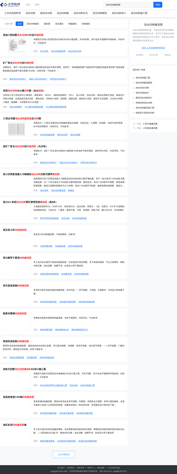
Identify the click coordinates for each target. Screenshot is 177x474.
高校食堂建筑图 (66, 413)
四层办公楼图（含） (24, 90)
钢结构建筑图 (46, 329)
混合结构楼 (63, 13)
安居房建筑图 (46, 246)
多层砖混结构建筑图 (87, 441)
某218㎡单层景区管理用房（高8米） (30, 202)
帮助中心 (90, 468)
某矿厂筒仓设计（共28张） (25, 146)
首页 (28, 4)
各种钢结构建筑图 (67, 302)
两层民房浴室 (16, 341)
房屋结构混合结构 (144, 103)
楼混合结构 (46, 13)
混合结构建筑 (33, 24)
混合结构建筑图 (58, 51)
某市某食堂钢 (16, 285)
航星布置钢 (15, 313)
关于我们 (60, 468)
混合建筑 (59, 24)
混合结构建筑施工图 (145, 108)
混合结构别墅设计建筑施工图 (53, 385)
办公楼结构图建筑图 (34, 107)
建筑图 (47, 24)
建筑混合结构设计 (18, 79)
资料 (37, 4)
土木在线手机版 (113, 468)
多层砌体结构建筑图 (66, 441)
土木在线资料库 (12, 13)
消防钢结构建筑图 (86, 302)
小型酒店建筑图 (150, 128)
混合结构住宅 (81, 13)
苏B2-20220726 (105, 471)
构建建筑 (72, 24)
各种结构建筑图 (75, 246)
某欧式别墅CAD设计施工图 (24, 369)
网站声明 (80, 468)
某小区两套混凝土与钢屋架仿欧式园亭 (31, 174)
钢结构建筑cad (62, 329)
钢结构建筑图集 (47, 441)
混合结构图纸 (100, 13)
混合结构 (30, 13)
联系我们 (70, 468)
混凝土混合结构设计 (38, 79)
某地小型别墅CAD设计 (23, 35)
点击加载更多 (64, 454)
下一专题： (138, 128)
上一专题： (138, 124)
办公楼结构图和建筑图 (56, 107)
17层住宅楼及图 (22, 118)
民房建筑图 (32, 357)
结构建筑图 (60, 246)
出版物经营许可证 (120, 471)
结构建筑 (86, 24)
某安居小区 (15, 230)
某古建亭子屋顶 (17, 258)
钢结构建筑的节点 (79, 329)
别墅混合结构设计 (58, 79)
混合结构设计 (119, 13)
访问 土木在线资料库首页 (153, 48)
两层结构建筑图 (17, 357)
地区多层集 (15, 425)
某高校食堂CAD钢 (18, 397)
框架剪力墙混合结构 (145, 113)
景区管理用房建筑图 (49, 218)
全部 (19, 24)
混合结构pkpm (142, 92)
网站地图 (100, 468)
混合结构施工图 (139, 13)
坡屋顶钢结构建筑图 (49, 274)
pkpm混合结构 (74, 51)
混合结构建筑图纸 (144, 82)
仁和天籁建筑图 (150, 124)
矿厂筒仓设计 (18, 63)
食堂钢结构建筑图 (48, 302)
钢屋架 (71, 190)
